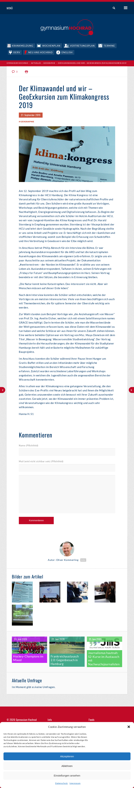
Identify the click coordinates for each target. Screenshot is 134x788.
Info (83, 560)
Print (26, 71)
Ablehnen (66, 765)
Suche (112, 8)
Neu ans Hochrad (41, 51)
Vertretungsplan (82, 45)
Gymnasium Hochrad (17, 63)
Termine (110, 45)
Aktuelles (36, 63)
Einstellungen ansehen (67, 775)
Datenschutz (61, 783)
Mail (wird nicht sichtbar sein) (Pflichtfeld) (41, 461)
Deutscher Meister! (131, 390)
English (67, 51)
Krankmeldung (22, 45)
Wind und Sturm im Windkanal (2, 390)
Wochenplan (52, 45)
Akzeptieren (67, 756)
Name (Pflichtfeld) (28, 445)
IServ (16, 51)
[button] (129, 726)
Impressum (74, 783)
